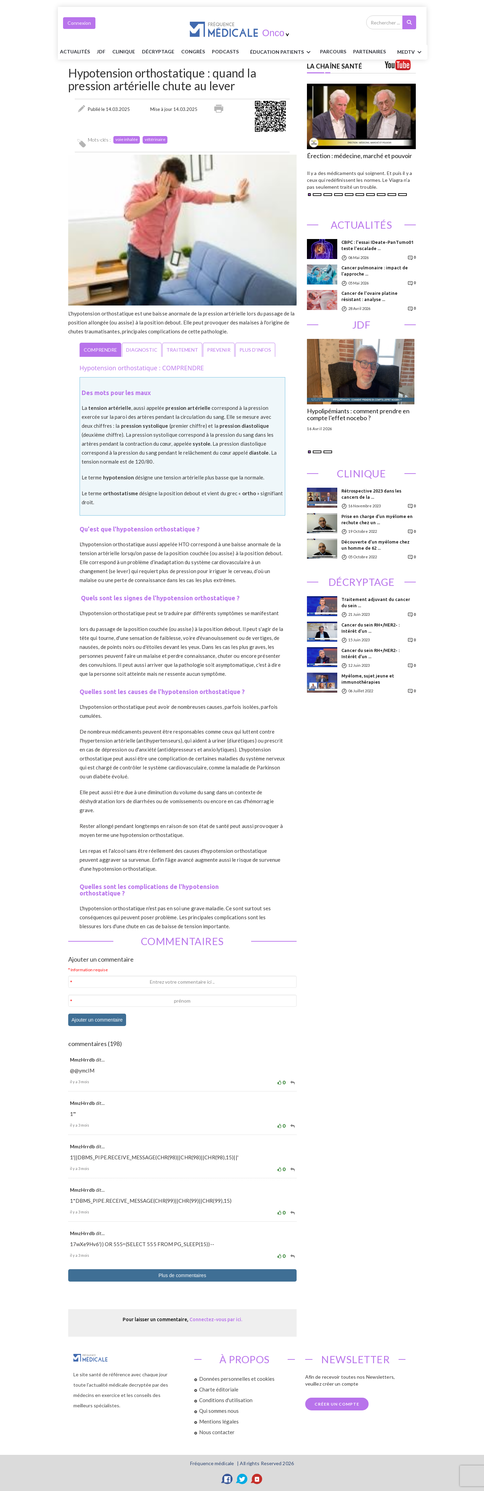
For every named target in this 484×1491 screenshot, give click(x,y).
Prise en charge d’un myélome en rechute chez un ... (377, 519)
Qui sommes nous (219, 1411)
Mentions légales (219, 1421)
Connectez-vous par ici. (215, 1319)
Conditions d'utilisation (226, 1400)
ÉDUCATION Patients (281, 52)
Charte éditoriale (218, 1389)
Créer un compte (337, 1404)
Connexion (79, 23)
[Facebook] (227, 1479)
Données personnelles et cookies (237, 1379)
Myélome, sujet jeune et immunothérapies (367, 678)
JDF (101, 51)
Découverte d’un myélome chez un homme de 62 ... (375, 544)
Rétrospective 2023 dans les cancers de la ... (371, 493)
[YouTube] (257, 1479)
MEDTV (410, 52)
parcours (333, 51)
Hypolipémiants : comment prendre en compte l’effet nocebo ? (358, 415)
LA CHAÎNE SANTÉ (334, 66)
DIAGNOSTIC (141, 350)
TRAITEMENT (182, 350)
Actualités (75, 51)
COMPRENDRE (100, 350)
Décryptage (158, 51)
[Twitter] (242, 1479)
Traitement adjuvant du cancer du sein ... (375, 602)
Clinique (123, 51)
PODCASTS (225, 51)
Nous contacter (217, 1432)
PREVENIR (218, 350)
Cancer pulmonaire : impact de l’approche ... (374, 270)
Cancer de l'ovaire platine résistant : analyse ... (369, 296)
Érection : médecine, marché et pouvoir (359, 156)
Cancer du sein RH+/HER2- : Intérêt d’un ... (370, 627)
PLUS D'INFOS (255, 350)
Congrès (193, 51)
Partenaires (369, 51)
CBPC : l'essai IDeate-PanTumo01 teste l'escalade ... (377, 245)
